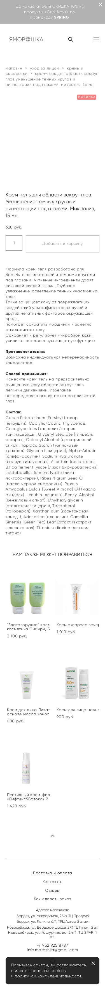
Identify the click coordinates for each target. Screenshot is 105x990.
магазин (14, 68)
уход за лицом (44, 68)
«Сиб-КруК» (57, 12)
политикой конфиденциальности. (48, 976)
